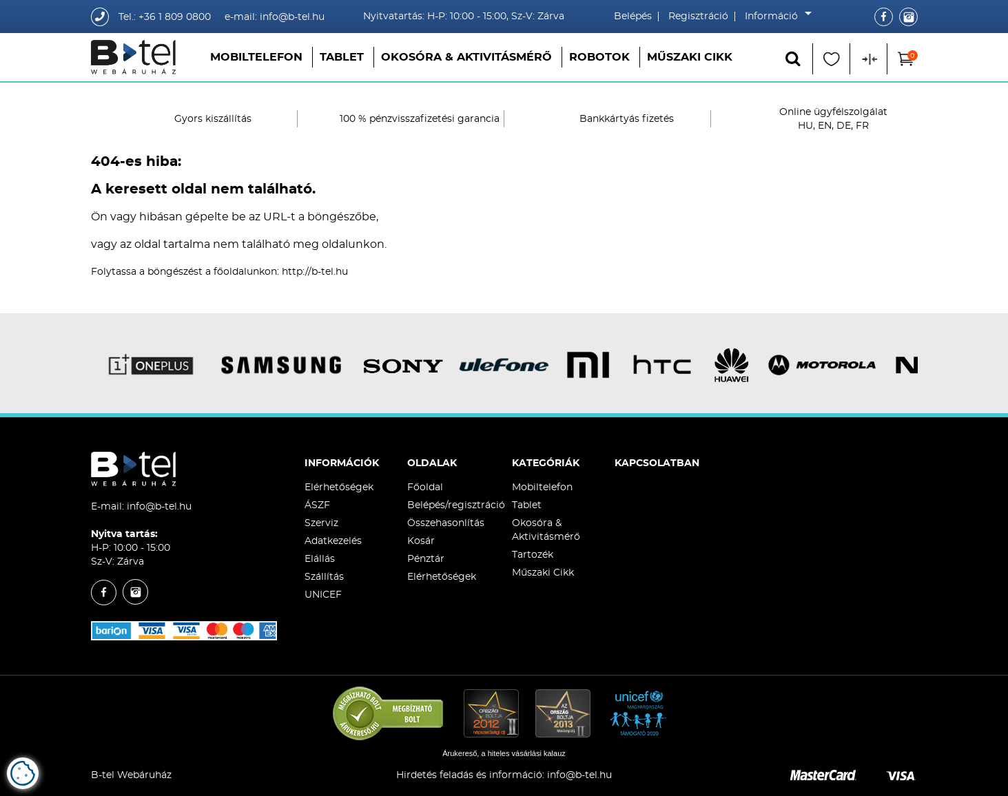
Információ (775, 16)
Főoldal (425, 487)
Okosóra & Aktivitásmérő (466, 57)
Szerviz (321, 523)
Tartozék (532, 555)
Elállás (320, 559)
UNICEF (323, 595)
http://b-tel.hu (315, 272)
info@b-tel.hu (159, 507)
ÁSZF (317, 505)
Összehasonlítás (445, 523)
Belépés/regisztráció (456, 505)
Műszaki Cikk (689, 57)
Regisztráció (698, 16)
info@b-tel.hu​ (579, 775)
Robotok (599, 57)
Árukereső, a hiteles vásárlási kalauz (504, 753)
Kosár (421, 541)
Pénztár (425, 559)
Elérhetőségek (339, 487)
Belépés (633, 16)
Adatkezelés (333, 541)
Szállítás (324, 577)
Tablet (342, 57)
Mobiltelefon (256, 57)
